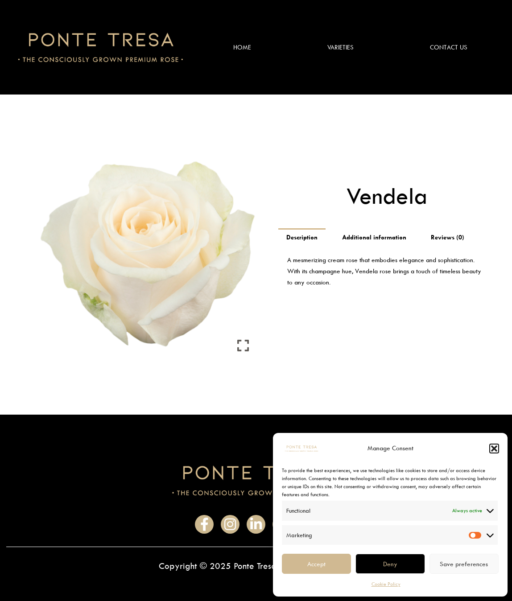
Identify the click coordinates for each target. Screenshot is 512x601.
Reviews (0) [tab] (447, 237)
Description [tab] (302, 237)
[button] (494, 448)
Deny (390, 564)
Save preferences (464, 564)
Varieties (340, 47)
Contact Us (448, 47)
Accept (316, 564)
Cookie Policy (386, 583)
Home (242, 47)
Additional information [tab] (374, 237)
